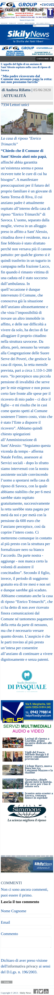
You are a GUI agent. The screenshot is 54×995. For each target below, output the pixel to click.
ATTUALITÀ (14, 96)
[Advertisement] (27, 838)
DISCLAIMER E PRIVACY (43, 23)
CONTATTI (20, 23)
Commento (9, 934)
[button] (44, 59)
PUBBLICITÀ (12, 23)
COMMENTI (11, 883)
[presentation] (12, 953)
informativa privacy (22, 966)
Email (5, 922)
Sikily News (25, 993)
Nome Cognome (13, 911)
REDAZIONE (4, 23)
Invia (6, 982)
